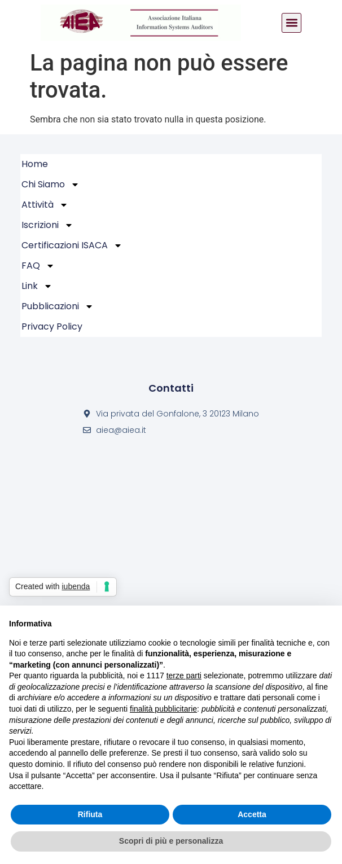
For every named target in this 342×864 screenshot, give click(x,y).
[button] (291, 23)
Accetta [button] (252, 814)
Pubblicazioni (57, 306)
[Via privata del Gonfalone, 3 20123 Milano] (170, 565)
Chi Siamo (50, 184)
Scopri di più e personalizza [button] (171, 840)
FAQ (38, 266)
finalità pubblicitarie (163, 708)
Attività (44, 205)
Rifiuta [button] (90, 814)
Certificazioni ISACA (71, 245)
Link (36, 286)
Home (34, 163)
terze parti (183, 675)
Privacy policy (51, 326)
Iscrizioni (47, 225)
